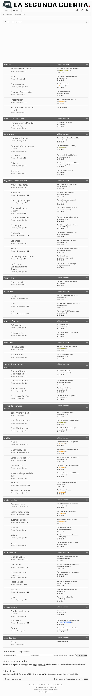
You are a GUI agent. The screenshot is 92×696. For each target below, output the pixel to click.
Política (14, 163)
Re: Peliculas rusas (63, 91)
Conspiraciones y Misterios (19, 209)
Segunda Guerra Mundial (15, 180)
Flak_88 (62, 537)
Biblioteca (15, 442)
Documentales (18, 504)
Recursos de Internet (21, 490)
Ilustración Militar (19, 519)
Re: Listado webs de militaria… (67, 628)
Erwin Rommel (64, 70)
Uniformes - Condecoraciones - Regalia (19, 267)
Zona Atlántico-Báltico (21, 412)
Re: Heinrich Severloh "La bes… (68, 232)
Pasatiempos (17, 581)
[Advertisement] (46, 43)
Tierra (13, 295)
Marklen (62, 148)
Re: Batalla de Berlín (64, 388)
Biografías (15, 192)
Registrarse (21, 14)
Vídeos (14, 535)
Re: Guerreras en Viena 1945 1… (68, 620)
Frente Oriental (18, 388)
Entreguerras (10, 134)
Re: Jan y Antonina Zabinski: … (67, 217)
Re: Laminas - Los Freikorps (66, 263)
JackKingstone (64, 583)
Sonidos (14, 527)
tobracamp (63, 630)
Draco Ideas (63, 544)
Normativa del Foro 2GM (22, 68)
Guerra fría (9, 278)
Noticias (14, 482)
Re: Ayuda (60, 611)
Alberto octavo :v (65, 258)
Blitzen (61, 297)
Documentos (17, 465)
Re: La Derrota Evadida (65, 597)
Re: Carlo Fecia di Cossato (66, 192)
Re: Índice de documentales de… (68, 504)
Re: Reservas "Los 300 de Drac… (68, 542)
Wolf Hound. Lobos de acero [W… (68, 449)
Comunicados (17, 84)
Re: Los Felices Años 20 (65, 170)
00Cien (61, 613)
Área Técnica (10, 638)
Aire (13, 311)
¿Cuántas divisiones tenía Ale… (67, 589)
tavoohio (62, 78)
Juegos (14, 543)
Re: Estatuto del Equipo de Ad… (68, 68)
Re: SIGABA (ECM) (63, 325)
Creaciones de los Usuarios (19, 573)
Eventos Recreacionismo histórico (22, 108)
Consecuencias (18, 282)
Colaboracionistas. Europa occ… (68, 441)
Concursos (16, 564)
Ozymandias (63, 194)
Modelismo (16, 620)
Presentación (17, 99)
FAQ (13, 76)
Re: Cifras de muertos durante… (68, 457)
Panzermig (63, 574)
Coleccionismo (10, 607)
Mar (13, 303)
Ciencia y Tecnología (20, 200)
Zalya (61, 484)
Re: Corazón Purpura (64, 490)
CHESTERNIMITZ (65, 622)
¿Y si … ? (14, 597)
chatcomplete (64, 157)
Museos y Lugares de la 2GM (22, 474)
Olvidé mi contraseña (60, 655)
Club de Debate (18, 556)
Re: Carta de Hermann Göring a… (68, 465)
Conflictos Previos (19, 138)
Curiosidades (17, 233)
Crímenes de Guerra (20, 217)
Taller (13, 642)
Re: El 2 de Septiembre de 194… (68, 225)
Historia (14, 248)
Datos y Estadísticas (20, 457)
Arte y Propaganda (19, 184)
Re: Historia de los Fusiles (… (67, 145)
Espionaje (15, 240)
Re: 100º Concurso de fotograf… (68, 564)
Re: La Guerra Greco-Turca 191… (68, 138)
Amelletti (62, 124)
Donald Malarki (64, 566)
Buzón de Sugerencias (21, 92)
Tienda (14, 628)
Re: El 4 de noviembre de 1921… (68, 163)
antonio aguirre (64, 210)
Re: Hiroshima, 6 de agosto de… (68, 395)
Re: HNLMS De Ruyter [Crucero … (68, 303)
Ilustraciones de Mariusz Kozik (67, 519)
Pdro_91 (62, 305)
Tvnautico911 (63, 186)
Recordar (72, 655)
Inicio (7, 10)
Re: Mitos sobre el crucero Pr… (67, 281)
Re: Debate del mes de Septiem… (68, 556)
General (7, 64)
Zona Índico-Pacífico (20, 420)
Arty (41, 687)
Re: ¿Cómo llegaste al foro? (66, 99)
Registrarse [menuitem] (87, 10)
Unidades (8, 342)
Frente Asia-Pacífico (20, 396)
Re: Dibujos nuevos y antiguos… (68, 572)
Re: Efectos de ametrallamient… (68, 535)
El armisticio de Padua (64, 122)
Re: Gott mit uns (62, 256)
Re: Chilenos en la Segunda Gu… (68, 248)
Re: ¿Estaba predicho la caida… (68, 208)
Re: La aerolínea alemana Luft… (67, 482)
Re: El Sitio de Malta (63, 371)
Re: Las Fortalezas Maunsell (66, 200)
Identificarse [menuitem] (82, 10)
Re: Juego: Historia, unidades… (67, 581)
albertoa (62, 348)
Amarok (62, 492)
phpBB (41, 685)
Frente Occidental (19, 380)
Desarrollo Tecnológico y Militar (22, 147)
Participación (10, 552)
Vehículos (8, 291)
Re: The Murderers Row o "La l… (68, 420)
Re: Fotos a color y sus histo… (67, 511)
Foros (17, 10)
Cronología (16, 225)
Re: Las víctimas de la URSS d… (68, 473)
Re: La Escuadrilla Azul (65, 354)
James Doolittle (64, 529)
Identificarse (9, 14)
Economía (15, 155)
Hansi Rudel (63, 93)
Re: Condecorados (63, 84)
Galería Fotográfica (20, 511)
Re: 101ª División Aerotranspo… (68, 346)
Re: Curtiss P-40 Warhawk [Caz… (68, 311)
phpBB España (53, 689)
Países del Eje (17, 333)
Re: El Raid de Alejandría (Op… (67, 428)
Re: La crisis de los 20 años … (67, 155)
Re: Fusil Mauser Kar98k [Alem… (68, 332)
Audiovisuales (10, 500)
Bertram (62, 86)
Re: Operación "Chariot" (65, 380)
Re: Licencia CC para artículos (67, 76)
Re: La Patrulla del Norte (65, 412)
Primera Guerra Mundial (15, 118)
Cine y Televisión (19, 449)
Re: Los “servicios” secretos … (67, 240)
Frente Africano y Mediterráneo (19, 372)
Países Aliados (17, 325)
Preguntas (15, 589)
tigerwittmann (64, 266)
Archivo (7, 438)
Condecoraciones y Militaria (20, 612)
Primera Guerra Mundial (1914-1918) (22, 124)
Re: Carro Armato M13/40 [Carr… (68, 295)
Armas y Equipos (11, 321)
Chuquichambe (64, 250)
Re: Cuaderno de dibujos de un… (68, 184)
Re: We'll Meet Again (64, 527)
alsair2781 (62, 219)
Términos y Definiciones (22, 256)
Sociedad (15, 171)
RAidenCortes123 (65, 234)
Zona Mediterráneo (20, 428)
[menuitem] (77, 10)
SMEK (61, 591)
